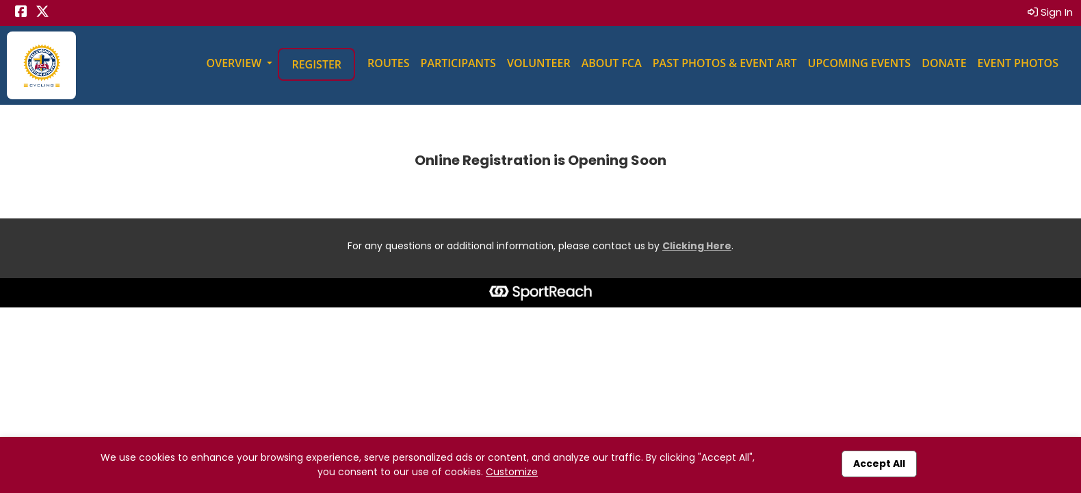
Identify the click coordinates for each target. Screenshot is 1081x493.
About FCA (612, 63)
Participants (458, 63)
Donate (944, 63)
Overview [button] (236, 63)
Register (316, 64)
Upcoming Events (859, 63)
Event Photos (1018, 63)
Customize (512, 472)
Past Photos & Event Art (725, 63)
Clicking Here (696, 246)
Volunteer (539, 63)
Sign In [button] (1050, 12)
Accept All (879, 463)
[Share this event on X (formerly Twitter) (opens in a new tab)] (42, 12)
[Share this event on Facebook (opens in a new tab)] (21, 12)
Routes (388, 63)
